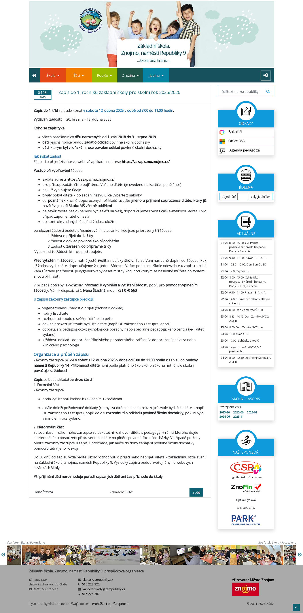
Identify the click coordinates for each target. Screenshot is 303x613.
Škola (52, 75)
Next (299, 555)
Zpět (196, 492)
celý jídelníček (260, 196)
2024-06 (225, 417)
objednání (229, 196)
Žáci (79, 75)
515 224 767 (90, 594)
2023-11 (238, 417)
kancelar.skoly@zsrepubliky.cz (103, 589)
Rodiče (104, 75)
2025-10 (225, 412)
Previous (3, 555)
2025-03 (252, 412)
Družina (130, 75)
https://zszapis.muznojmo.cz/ (91, 179)
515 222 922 (90, 584)
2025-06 (238, 412)
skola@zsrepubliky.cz (97, 579)
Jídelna (156, 75)
